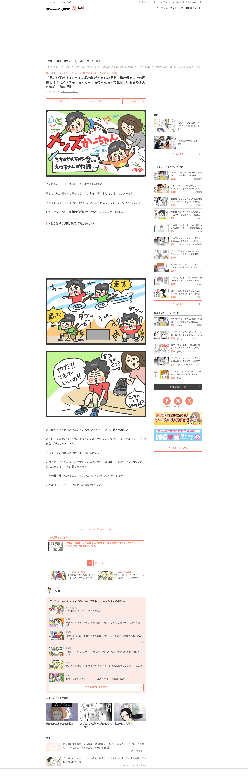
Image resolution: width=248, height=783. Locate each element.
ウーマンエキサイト (69, 92)
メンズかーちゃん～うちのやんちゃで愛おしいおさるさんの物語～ (91, 73)
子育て (141, 2)
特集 (156, 115)
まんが (171, 2)
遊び (82, 61)
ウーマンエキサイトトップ (170, 8)
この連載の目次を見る (96, 687)
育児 (59, 61)
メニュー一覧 (196, 2)
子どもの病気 (93, 61)
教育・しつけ (70, 61)
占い (177, 2)
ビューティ (163, 2)
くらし (147, 2)
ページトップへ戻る (178, 448)
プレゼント (186, 2)
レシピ (154, 2)
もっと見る (178, 154)
